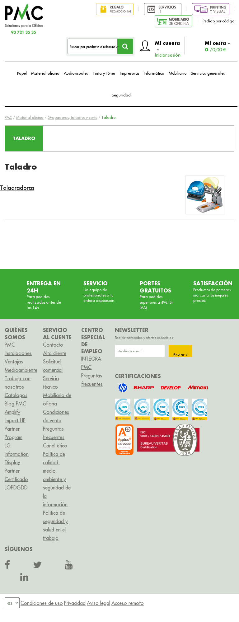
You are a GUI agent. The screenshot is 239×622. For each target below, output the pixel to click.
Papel (22, 73)
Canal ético (55, 445)
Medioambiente (21, 370)
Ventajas (14, 361)
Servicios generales (208, 73)
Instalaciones (18, 353)
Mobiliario (177, 73)
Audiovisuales (76, 73)
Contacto (53, 345)
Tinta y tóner (103, 73)
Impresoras (129, 73)
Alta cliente (54, 353)
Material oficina (45, 73)
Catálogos (16, 395)
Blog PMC (15, 403)
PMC (8, 117)
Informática (154, 73)
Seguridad (121, 94)
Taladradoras (17, 187)
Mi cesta (218, 46)
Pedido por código (218, 21)
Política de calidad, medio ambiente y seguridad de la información (57, 479)
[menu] (12, 602)
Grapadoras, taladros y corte (72, 117)
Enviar (180, 354)
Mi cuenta (167, 47)
